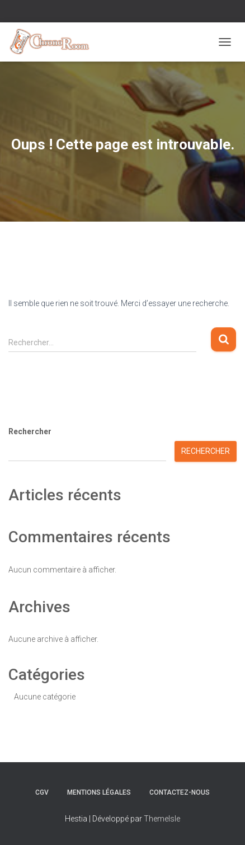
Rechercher (29, 431)
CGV (42, 792)
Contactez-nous (179, 792)
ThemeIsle (162, 818)
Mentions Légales (99, 792)
